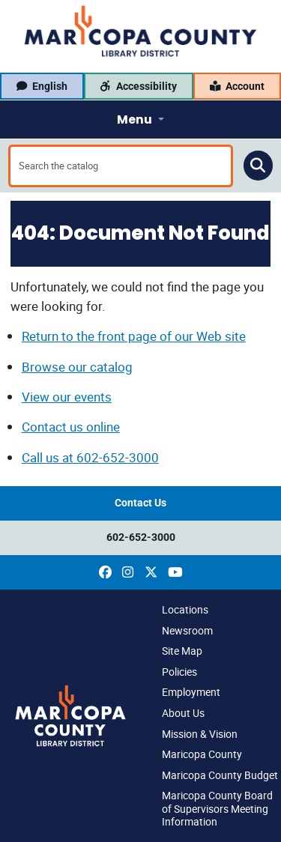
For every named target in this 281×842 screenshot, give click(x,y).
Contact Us (140, 503)
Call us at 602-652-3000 (90, 457)
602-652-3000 (140, 537)
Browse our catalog (77, 366)
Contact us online (71, 426)
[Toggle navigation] (140, 119)
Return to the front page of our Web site (134, 336)
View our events (67, 396)
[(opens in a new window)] (105, 572)
